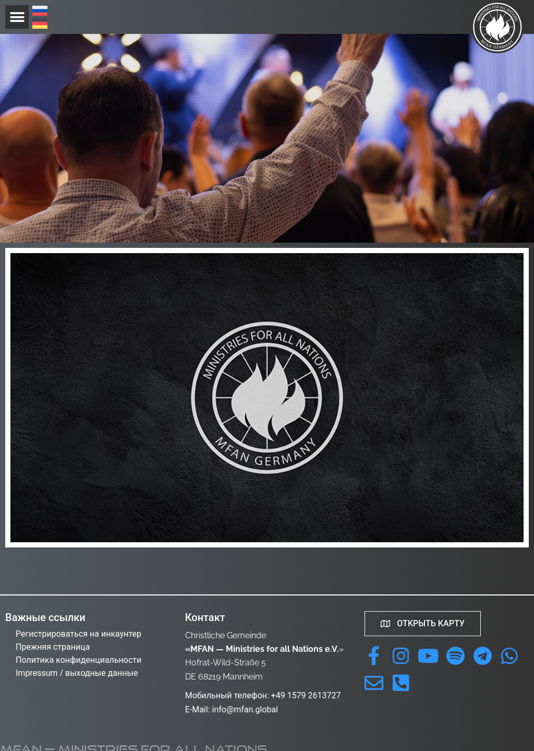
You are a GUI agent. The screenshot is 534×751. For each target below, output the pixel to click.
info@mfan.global (245, 709)
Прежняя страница (53, 647)
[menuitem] (39, 12)
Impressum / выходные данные (77, 673)
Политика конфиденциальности (78, 660)
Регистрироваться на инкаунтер (78, 634)
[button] (17, 17)
